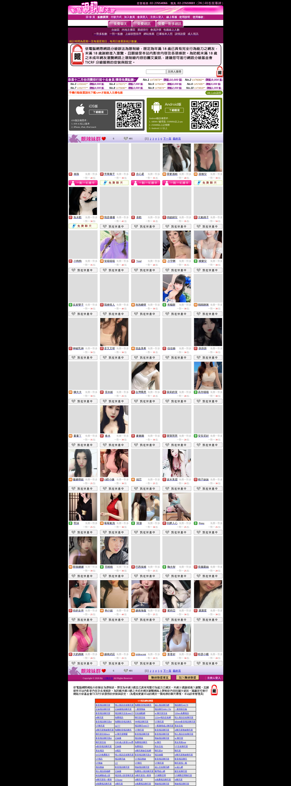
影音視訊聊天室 (103, 705)
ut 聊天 (158, 742)
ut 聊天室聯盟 (121, 734)
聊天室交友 (140, 717)
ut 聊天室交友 (161, 713)
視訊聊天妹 (120, 759)
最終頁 (177, 138)
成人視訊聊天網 (162, 705)
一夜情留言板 (181, 709)
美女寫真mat (180, 742)
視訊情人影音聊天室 (124, 775)
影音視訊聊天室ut (104, 721)
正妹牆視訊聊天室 (123, 709)
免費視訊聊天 (141, 742)
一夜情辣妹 (140, 709)
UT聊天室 (108, 678)
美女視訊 (100, 750)
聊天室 (178, 750)
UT (116, 763)
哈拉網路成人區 (103, 775)
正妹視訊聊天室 (103, 709)
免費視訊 (119, 717)
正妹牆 (118, 738)
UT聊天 (138, 763)
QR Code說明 (214, 92)
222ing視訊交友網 (163, 717)
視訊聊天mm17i (142, 726)
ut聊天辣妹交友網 (143, 750)
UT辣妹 (99, 763)
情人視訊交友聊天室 (124, 705)
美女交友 (179, 726)
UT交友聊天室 (181, 746)
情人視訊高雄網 (103, 771)
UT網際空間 (160, 775)
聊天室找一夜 (181, 763)
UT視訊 (99, 759)
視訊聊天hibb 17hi (163, 709)
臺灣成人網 (160, 771)
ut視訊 (118, 750)
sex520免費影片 (103, 754)
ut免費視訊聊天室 (163, 779)
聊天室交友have (103, 734)
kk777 (117, 726)
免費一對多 (91, 174)
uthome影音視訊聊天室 (185, 721)
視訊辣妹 (139, 738)
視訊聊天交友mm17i (124, 713)
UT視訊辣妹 (140, 759)
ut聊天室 (100, 717)
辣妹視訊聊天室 (162, 738)
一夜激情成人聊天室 (164, 726)
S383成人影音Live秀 (124, 742)
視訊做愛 (159, 754)
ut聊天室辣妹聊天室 (105, 730)
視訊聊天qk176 (181, 705)
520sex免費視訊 (182, 713)
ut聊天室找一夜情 (143, 775)
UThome (118, 780)
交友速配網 (140, 713)
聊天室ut (159, 750)
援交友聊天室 (181, 771)
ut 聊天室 (179, 738)
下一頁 (167, 138)
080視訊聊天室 (141, 721)
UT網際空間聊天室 (183, 775)
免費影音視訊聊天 (143, 705)
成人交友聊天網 (162, 767)
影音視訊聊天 (181, 759)
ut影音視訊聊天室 (104, 746)
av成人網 (179, 767)
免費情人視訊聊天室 (144, 771)
